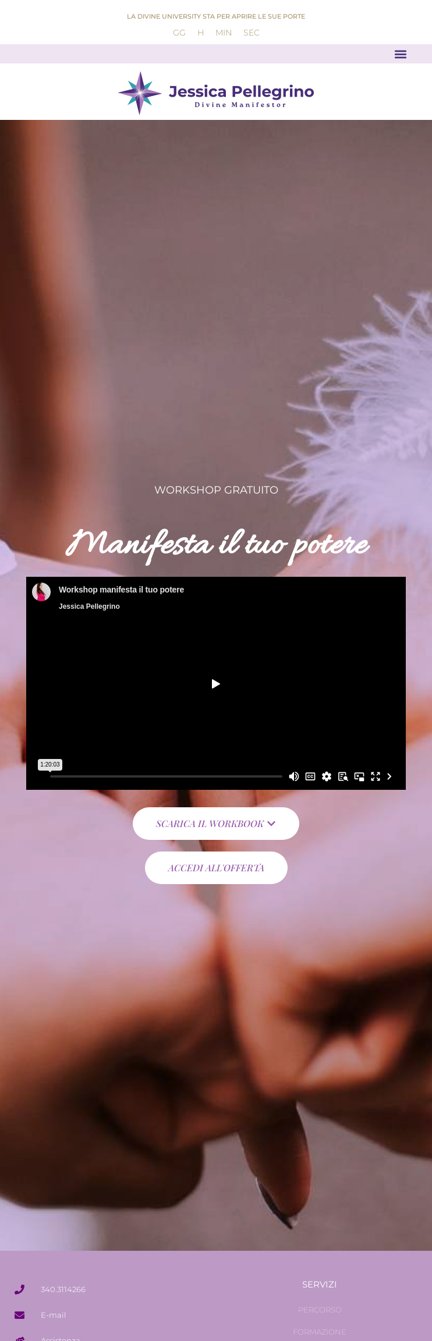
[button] (400, 53)
